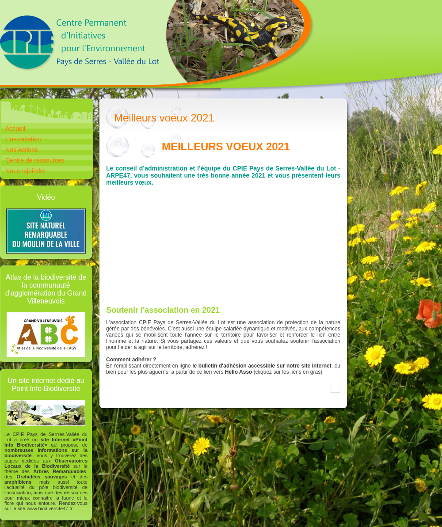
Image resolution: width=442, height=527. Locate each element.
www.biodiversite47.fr (49, 508)
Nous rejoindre (25, 170)
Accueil (15, 128)
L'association (23, 139)
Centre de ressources (35, 160)
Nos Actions (21, 149)
